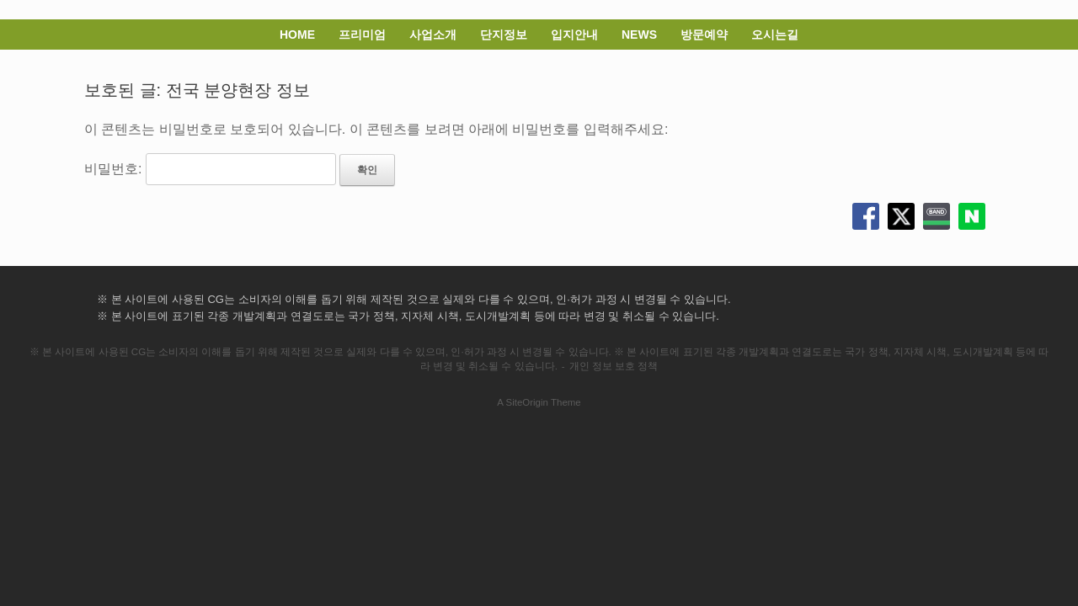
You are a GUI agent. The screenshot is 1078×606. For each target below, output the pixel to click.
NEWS (639, 34)
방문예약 (704, 34)
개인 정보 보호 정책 (614, 366)
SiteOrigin (526, 402)
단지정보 (503, 34)
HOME (297, 34)
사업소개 (432, 34)
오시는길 (774, 34)
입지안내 (574, 34)
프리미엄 (362, 34)
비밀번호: (210, 169)
